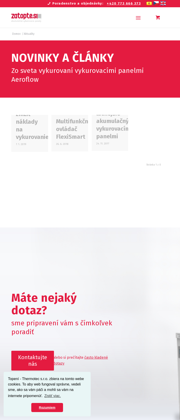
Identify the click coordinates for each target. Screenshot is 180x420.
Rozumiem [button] (47, 407)
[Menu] (138, 17)
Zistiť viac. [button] (52, 396)
